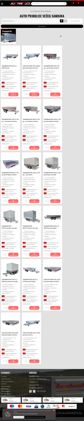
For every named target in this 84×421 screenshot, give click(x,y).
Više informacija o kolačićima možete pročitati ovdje (25, 413)
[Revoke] (35, 417)
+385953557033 (41, 391)
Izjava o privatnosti (7, 381)
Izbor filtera (42, 26)
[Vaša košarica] (79, 3)
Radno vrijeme (5, 391)
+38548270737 (23, 2)
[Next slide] (61, 36)
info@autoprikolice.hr (8, 2)
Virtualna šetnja (6, 393)
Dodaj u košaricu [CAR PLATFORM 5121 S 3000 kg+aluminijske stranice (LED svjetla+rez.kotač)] (34, 94)
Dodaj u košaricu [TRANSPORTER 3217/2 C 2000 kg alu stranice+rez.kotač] (13, 94)
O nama (3, 376)
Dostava (3, 384)
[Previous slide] (2, 36)
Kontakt (34, 2)
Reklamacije (5, 389)
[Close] (18, 417)
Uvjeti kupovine (5, 379)
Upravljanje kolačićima (8, 396)
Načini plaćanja (6, 386)
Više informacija (55, 94)
